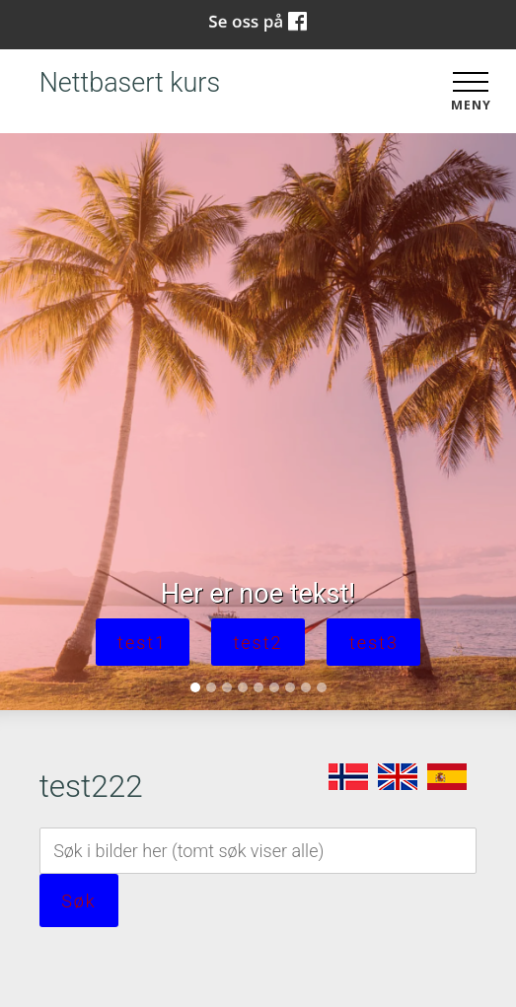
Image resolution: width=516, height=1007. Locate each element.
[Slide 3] (227, 687)
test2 (258, 642)
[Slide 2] (211, 687)
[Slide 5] (258, 687)
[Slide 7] (290, 687)
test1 (142, 642)
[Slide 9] (322, 687)
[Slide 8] (306, 687)
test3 (374, 642)
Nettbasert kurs (129, 83)
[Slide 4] (243, 687)
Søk (79, 901)
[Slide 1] (195, 687)
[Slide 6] (274, 687)
